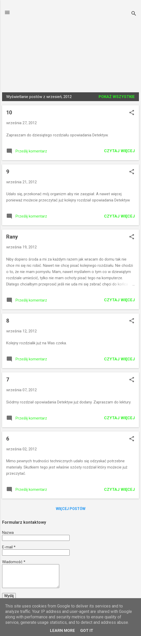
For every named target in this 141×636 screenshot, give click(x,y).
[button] (132, 113)
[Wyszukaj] (134, 14)
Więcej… (123, 76)
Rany (12, 237)
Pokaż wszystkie (117, 96)
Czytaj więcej (119, 151)
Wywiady (62, 76)
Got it (86, 630)
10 (9, 112)
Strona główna (26, 76)
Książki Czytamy (71, 29)
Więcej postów (70, 509)
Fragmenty (93, 76)
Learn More (62, 630)
